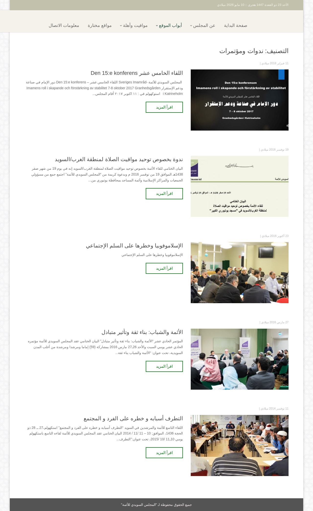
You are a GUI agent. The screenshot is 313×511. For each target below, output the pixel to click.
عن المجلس (213, 25)
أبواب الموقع (179, 25)
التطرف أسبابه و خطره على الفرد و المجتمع (133, 418)
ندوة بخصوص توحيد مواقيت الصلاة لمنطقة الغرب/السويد (119, 159)
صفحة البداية (244, 25)
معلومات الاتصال (72, 25)
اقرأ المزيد (164, 107)
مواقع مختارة (108, 25)
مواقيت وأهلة (144, 25)
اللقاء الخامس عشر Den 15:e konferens (137, 73)
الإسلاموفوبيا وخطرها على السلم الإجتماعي (134, 246)
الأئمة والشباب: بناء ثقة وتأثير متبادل (142, 332)
